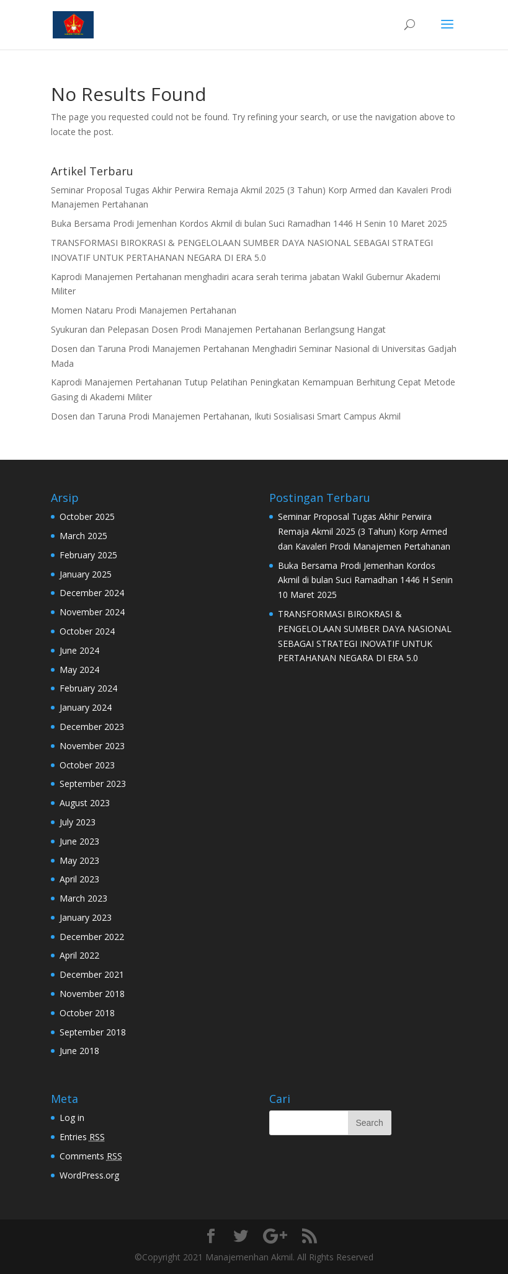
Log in (72, 1117)
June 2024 (79, 650)
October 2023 (87, 765)
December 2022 (92, 936)
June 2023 (79, 841)
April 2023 (79, 879)
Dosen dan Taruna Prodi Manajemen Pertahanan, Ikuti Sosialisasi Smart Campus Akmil (226, 416)
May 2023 (79, 860)
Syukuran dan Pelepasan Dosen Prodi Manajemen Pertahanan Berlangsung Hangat (218, 329)
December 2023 (92, 726)
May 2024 (79, 669)
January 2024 (86, 707)
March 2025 (83, 536)
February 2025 (88, 555)
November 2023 (92, 746)
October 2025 (87, 516)
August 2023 (85, 803)
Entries (82, 1137)
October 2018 (87, 1013)
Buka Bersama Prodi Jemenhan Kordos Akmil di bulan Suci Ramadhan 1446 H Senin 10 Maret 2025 (249, 223)
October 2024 (87, 631)
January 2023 (86, 917)
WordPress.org (89, 1175)
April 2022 (79, 955)
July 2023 (78, 822)
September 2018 (93, 1032)
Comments (91, 1156)
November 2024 (92, 612)
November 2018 (92, 993)
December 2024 (92, 593)
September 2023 (93, 783)
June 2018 (79, 1051)
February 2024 (88, 688)
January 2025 (86, 574)
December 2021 (92, 974)
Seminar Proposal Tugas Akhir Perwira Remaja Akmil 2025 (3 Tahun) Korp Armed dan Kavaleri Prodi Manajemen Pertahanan (364, 531)
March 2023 (83, 898)
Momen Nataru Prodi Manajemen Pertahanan (143, 310)
